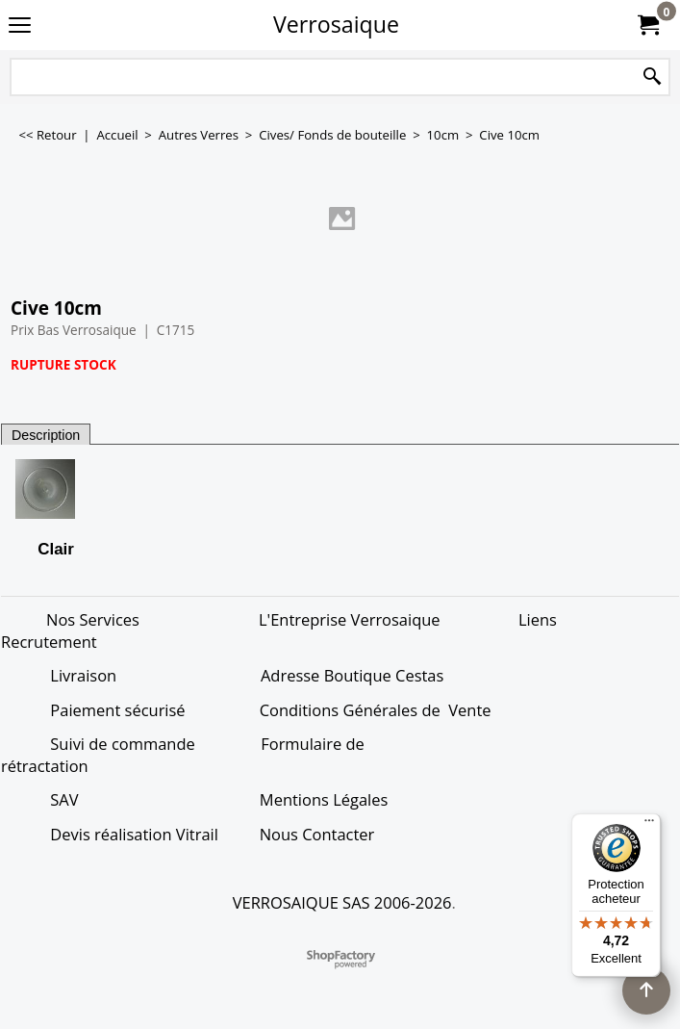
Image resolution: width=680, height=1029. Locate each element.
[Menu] (649, 824)
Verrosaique (336, 24)
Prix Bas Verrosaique (74, 330)
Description (46, 435)
